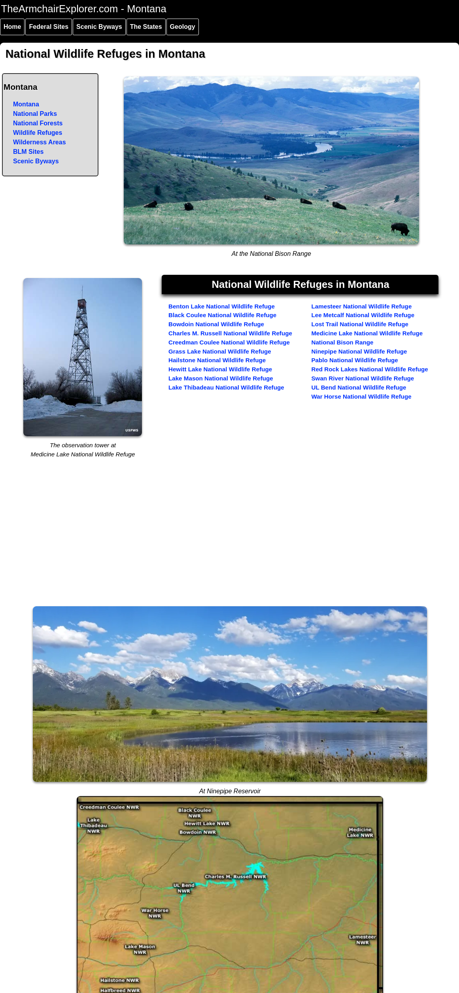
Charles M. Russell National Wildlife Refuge (230, 333)
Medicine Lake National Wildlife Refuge (367, 333)
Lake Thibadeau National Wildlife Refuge (226, 387)
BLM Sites (28, 151)
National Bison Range (342, 342)
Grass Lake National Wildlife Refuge (219, 351)
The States (146, 26)
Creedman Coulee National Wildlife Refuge (229, 342)
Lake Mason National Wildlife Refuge (220, 378)
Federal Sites (48, 26)
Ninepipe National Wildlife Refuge (359, 351)
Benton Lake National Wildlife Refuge (221, 306)
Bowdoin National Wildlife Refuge (216, 324)
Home (12, 26)
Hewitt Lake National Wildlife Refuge (220, 369)
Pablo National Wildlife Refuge (354, 360)
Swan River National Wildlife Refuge (362, 378)
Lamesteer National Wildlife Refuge (361, 306)
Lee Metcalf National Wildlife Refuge (362, 315)
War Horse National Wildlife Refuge (361, 396)
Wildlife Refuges (37, 132)
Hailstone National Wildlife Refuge (217, 360)
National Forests (37, 123)
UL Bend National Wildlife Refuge (358, 387)
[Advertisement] (230, 543)
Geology (182, 26)
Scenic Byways (99, 26)
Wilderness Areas (39, 142)
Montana (26, 104)
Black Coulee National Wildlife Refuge (222, 315)
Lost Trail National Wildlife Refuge (359, 324)
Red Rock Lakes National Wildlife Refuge (369, 369)
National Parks (35, 113)
